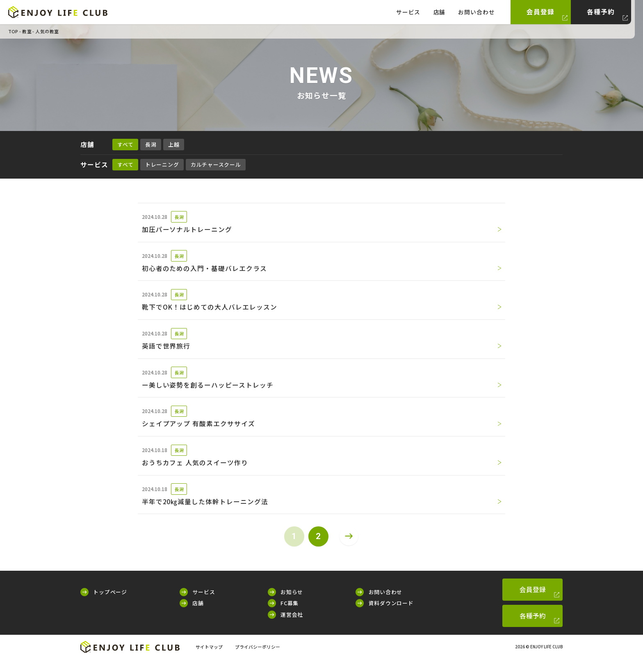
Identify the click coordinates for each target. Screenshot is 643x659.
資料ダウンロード (391, 603)
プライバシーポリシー (257, 646)
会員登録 (540, 11)
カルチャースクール (216, 164)
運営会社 (291, 614)
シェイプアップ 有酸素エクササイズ (322, 423)
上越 (174, 144)
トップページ (110, 592)
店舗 (439, 12)
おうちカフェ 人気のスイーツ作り (322, 462)
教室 (27, 31)
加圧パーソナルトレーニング (322, 229)
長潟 (151, 144)
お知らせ (291, 592)
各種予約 (601, 11)
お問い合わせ (476, 12)
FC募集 (289, 603)
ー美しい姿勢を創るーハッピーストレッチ (322, 385)
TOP (13, 31)
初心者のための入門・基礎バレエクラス (322, 268)
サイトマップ (209, 646)
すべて (125, 144)
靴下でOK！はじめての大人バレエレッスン (322, 307)
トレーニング (162, 164)
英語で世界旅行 (322, 346)
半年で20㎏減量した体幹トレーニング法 (322, 501)
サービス (408, 12)
